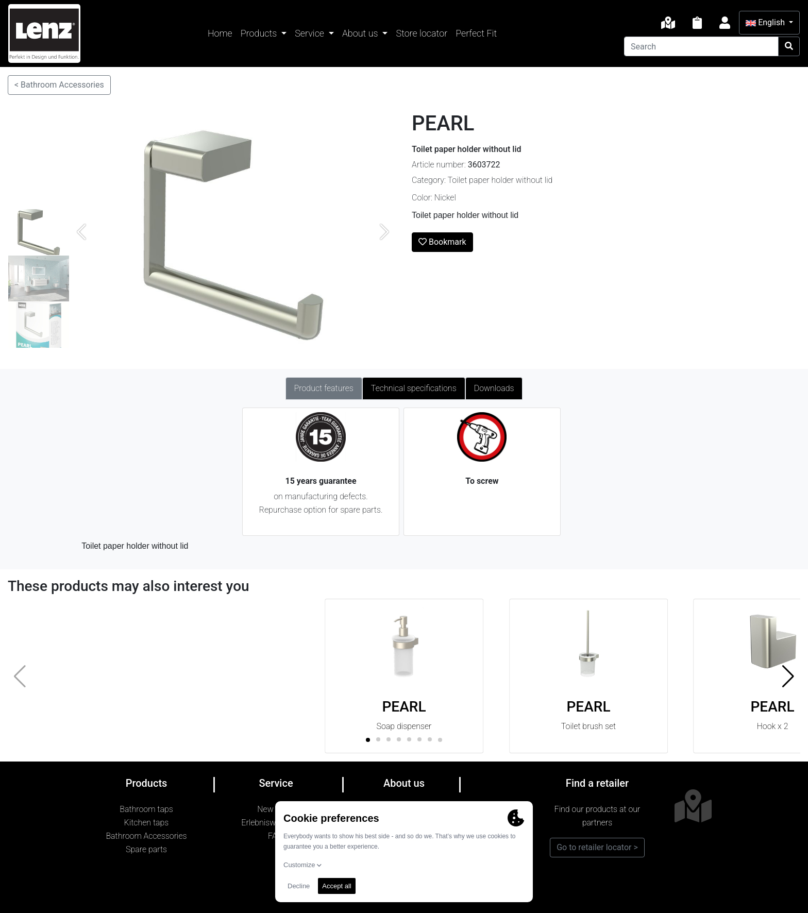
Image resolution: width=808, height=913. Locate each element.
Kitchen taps (146, 822)
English (766, 22)
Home (220, 33)
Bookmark (442, 242)
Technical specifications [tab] (414, 388)
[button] (788, 676)
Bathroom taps (146, 809)
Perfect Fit (476, 33)
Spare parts (146, 849)
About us (361, 33)
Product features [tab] (324, 388)
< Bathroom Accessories (59, 85)
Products (260, 33)
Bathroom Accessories (146, 836)
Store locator (421, 33)
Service (310, 33)
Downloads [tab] (494, 388)
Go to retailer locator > (597, 847)
